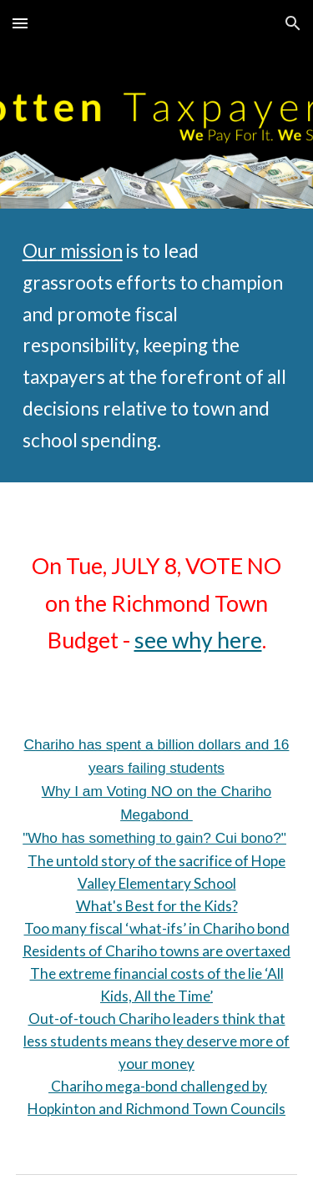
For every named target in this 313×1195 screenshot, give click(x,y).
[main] (157, 345)
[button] (20, 23)
